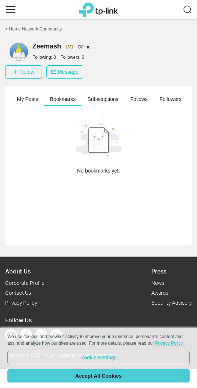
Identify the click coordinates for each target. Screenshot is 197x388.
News (157, 283)
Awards (159, 293)
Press (158, 271)
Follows (139, 99)
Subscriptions (103, 99)
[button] (10, 9)
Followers (170, 99)
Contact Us (18, 293)
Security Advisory (171, 303)
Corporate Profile (25, 283)
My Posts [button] (27, 99)
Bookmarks (63, 99)
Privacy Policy (21, 303)
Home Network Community (33, 29)
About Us (18, 271)
